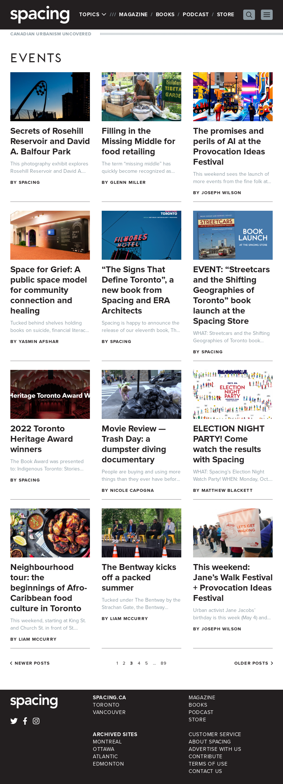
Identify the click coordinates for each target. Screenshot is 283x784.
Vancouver (109, 712)
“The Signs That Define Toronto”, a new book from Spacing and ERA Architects (138, 290)
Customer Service (215, 734)
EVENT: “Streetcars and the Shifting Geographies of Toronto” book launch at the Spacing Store (231, 295)
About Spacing (210, 742)
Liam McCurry (38, 639)
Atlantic (105, 756)
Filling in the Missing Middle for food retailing (138, 141)
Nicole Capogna (132, 490)
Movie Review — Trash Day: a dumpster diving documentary (134, 444)
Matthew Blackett (227, 490)
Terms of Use (208, 764)
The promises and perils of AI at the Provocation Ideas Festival (229, 146)
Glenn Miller (128, 182)
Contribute (206, 756)
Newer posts (32, 663)
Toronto (106, 705)
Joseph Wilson (222, 192)
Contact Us (205, 771)
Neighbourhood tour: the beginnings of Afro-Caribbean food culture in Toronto (48, 587)
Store (226, 14)
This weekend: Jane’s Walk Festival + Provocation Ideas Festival (233, 582)
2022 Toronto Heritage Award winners (41, 439)
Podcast (196, 14)
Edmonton (108, 764)
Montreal (107, 742)
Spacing (29, 182)
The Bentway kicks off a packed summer (139, 577)
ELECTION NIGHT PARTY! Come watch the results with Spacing (229, 444)
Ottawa (103, 749)
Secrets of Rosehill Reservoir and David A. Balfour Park (50, 141)
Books (165, 14)
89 (164, 663)
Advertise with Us (215, 749)
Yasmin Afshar (39, 341)
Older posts (251, 663)
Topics (93, 14)
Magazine (133, 14)
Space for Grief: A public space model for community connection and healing (48, 290)
